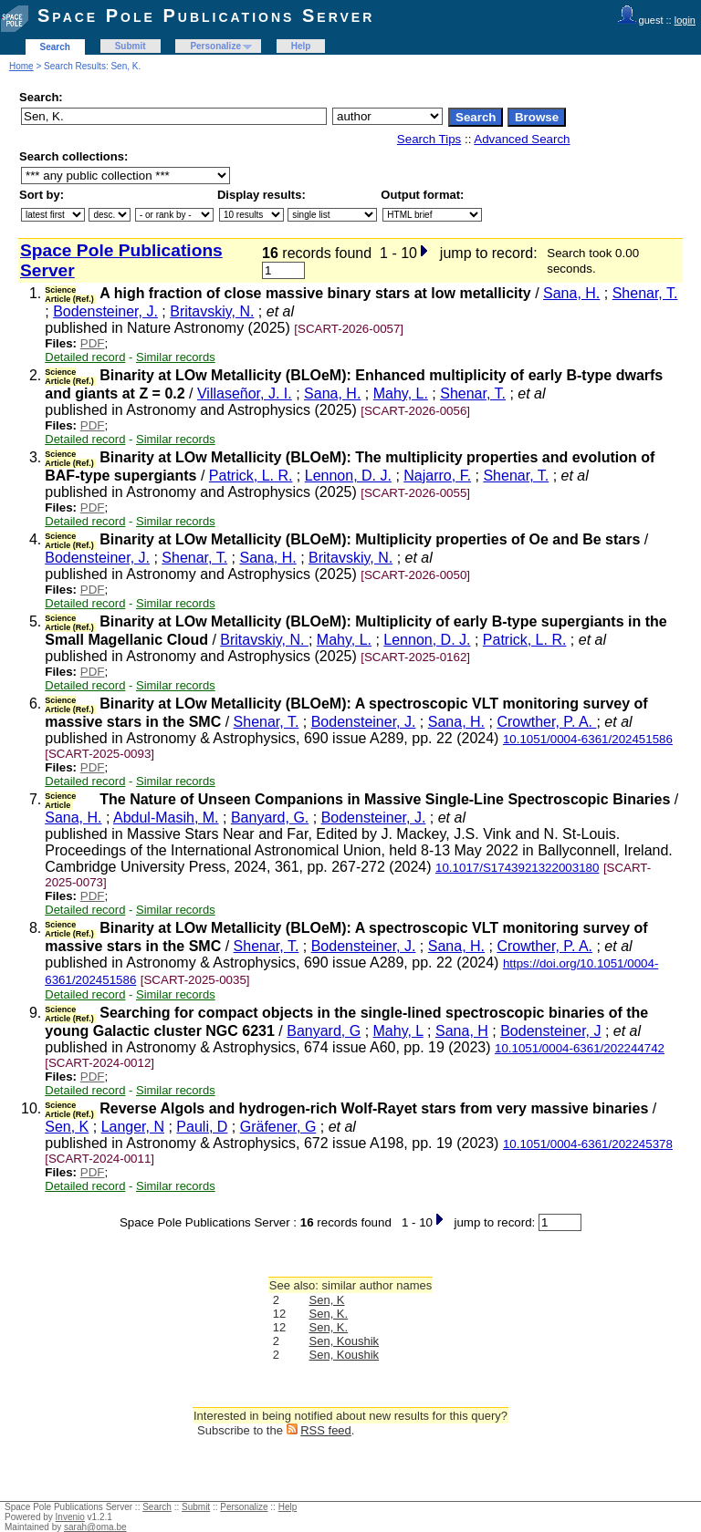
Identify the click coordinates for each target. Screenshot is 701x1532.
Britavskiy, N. (212, 311)
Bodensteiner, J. (105, 311)
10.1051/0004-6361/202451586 (588, 739)
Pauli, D (201, 1126)
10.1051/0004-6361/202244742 (579, 1048)
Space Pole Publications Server (205, 15)
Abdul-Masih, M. (166, 817)
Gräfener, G (278, 1126)
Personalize (215, 46)
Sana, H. (571, 293)
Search (55, 47)
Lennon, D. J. (348, 475)
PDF (92, 343)
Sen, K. (329, 1313)
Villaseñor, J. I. (244, 393)
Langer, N (132, 1126)
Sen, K (67, 1126)
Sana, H (461, 1031)
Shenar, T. (645, 293)
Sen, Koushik (344, 1341)
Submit (130, 46)
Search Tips (429, 139)
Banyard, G (324, 1031)
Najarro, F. (437, 475)
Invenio (70, 1517)
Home (21, 66)
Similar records (175, 357)
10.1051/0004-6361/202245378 (588, 1144)
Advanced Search (522, 139)
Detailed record (85, 357)
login (685, 20)
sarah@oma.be (95, 1527)
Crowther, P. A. (546, 722)
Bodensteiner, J (550, 1031)
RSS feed (325, 1430)
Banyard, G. (270, 817)
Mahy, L (398, 1031)
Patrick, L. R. (251, 475)
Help (301, 46)
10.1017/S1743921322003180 (517, 868)
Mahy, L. (400, 393)
